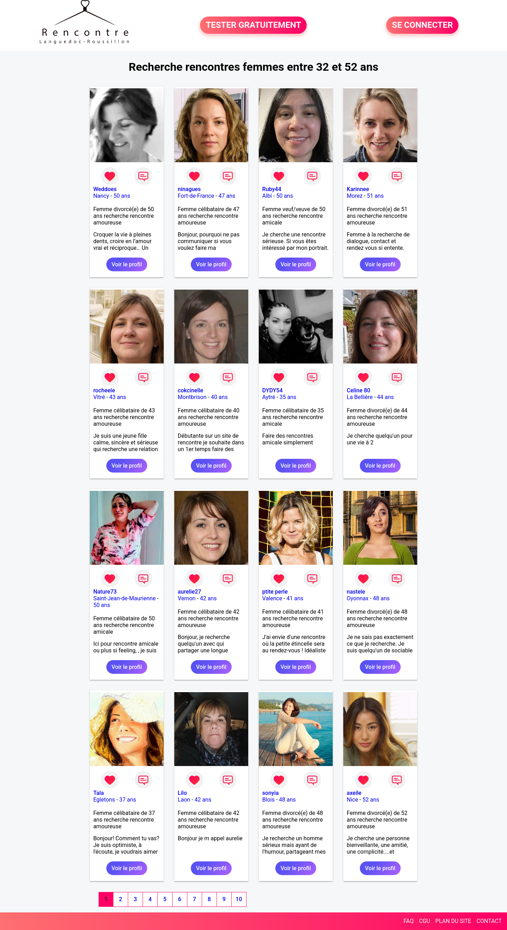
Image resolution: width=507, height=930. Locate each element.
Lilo (182, 793)
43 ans (117, 397)
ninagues (189, 189)
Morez (355, 195)
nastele (356, 591)
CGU (424, 921)
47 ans (227, 195)
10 (239, 899)
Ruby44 (271, 189)
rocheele (104, 390)
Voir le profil (127, 264)
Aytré (268, 397)
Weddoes (105, 189)
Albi (267, 195)
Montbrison (192, 397)
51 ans (375, 195)
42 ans (208, 598)
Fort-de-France (196, 195)
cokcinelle (190, 390)
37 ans (127, 799)
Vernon (187, 598)
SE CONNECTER (422, 25)
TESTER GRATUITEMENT (253, 25)
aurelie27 (189, 591)
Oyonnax (358, 598)
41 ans (295, 598)
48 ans (381, 598)
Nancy (101, 195)
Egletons (104, 799)
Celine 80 (358, 390)
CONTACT (489, 921)
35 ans (288, 397)
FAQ (408, 921)
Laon (184, 799)
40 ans (219, 397)
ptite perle (275, 591)
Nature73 (105, 591)
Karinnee (358, 189)
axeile (354, 793)
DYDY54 (272, 390)
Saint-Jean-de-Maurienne (124, 598)
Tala (98, 793)
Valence (272, 598)
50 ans (121, 195)
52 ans (370, 799)
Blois (268, 799)
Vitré (99, 397)
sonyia (270, 793)
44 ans (385, 397)
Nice (352, 799)
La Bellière (360, 397)
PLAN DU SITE (453, 921)
